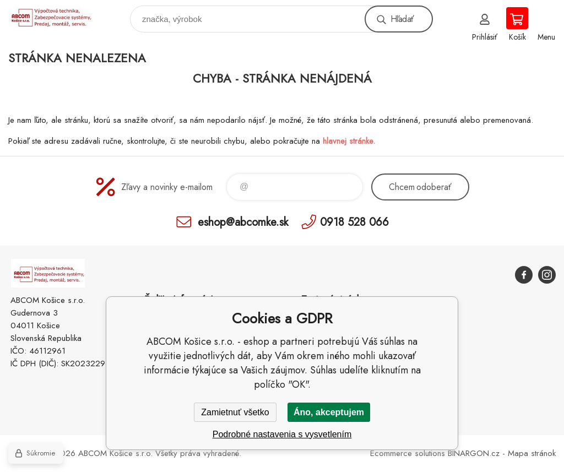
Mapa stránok (532, 453)
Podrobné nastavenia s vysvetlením (282, 434)
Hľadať (402, 19)
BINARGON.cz (474, 453)
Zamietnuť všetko (235, 412)
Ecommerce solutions (407, 453)
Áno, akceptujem (329, 412)
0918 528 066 (354, 221)
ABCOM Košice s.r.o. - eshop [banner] (57, 16)
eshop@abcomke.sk (243, 221)
